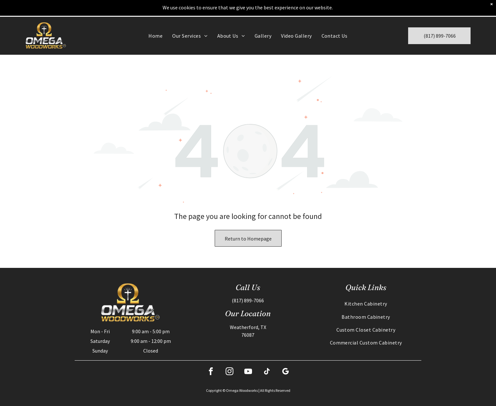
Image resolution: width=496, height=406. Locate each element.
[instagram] (229, 372)
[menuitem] (155, 36)
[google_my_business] (285, 372)
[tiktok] (267, 372)
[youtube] (248, 372)
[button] (189, 36)
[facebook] (211, 372)
